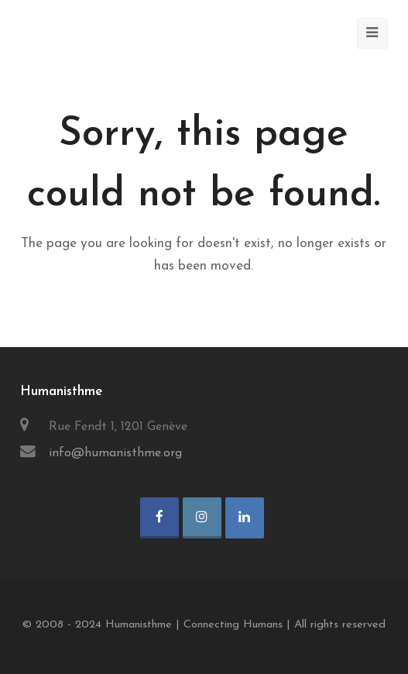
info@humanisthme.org (115, 453)
